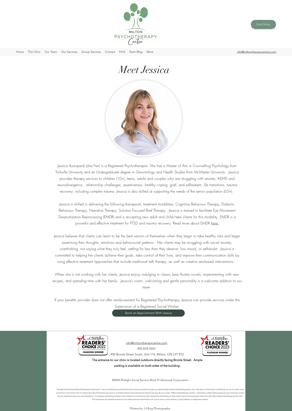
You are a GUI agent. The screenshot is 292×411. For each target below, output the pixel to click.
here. (215, 223)
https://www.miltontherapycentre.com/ (227, 396)
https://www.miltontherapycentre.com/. (180, 389)
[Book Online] (263, 24)
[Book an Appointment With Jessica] (148, 313)
